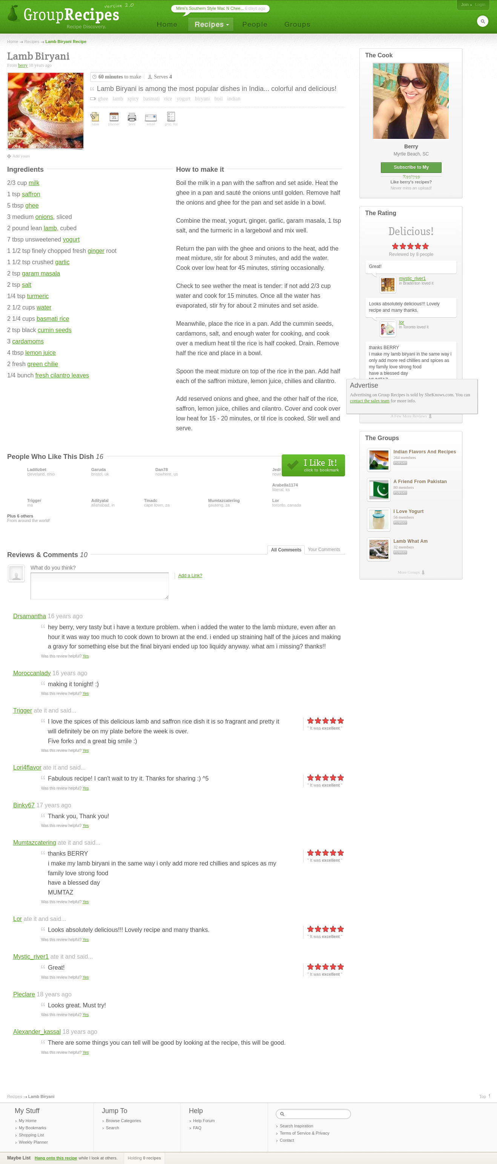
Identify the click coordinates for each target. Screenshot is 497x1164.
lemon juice (40, 353)
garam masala (41, 273)
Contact (287, 1140)
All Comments (286, 550)
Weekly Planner (33, 1142)
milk (34, 183)
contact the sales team (370, 400)
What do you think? (53, 568)
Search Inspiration (296, 1126)
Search (112, 1128)
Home (12, 41)
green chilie (42, 364)
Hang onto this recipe (56, 1158)
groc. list (171, 119)
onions (44, 217)
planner (114, 119)
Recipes (31, 41)
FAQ (197, 1128)
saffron (31, 194)
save (95, 119)
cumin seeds (55, 330)
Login (480, 4)
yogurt (71, 239)
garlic (62, 262)
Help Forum (204, 1120)
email (150, 120)
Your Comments (324, 549)
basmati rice (53, 319)
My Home (28, 1120)
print (132, 119)
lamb (50, 228)
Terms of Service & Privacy (304, 1133)
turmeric (38, 296)
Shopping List (31, 1135)
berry (23, 65)
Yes (86, 656)
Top (482, 1096)
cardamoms (28, 341)
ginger (95, 251)
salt (26, 285)
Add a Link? (190, 575)
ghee (32, 205)
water (44, 307)
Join (465, 4)
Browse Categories (123, 1120)
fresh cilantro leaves (62, 375)
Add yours (21, 156)
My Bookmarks (32, 1128)
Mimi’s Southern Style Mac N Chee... (210, 8)
